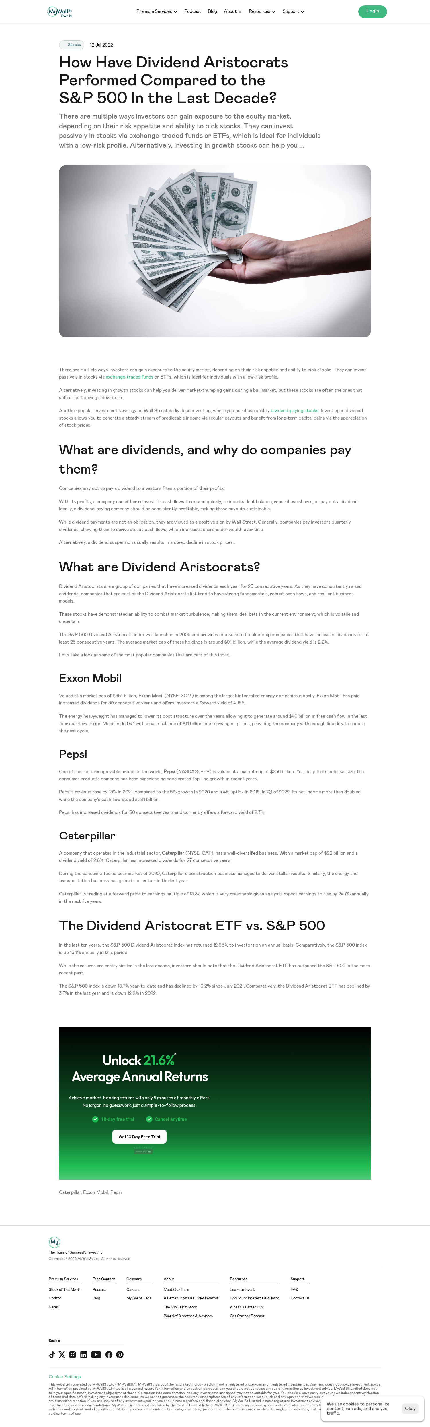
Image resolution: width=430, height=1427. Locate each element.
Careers (133, 1290)
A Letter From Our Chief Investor (191, 1298)
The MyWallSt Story (180, 1307)
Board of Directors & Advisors (188, 1316)
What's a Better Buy (246, 1307)
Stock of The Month (65, 1290)
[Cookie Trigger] (65, 1377)
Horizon (55, 1298)
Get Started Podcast (247, 1316)
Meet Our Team (176, 1290)
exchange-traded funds (129, 377)
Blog (212, 11)
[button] (139, 1136)
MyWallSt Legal (139, 1298)
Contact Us (300, 1298)
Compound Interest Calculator (254, 1298)
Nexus (54, 1307)
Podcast (192, 11)
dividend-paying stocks (294, 410)
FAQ (294, 1290)
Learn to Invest (242, 1290)
